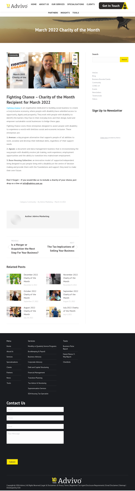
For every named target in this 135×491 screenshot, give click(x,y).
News (9, 378)
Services (10, 357)
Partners (10, 372)
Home (9, 346)
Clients (9, 367)
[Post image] (14, 279)
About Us (10, 351)
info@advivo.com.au (119, 2)
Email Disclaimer (111, 486)
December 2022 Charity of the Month (31, 278)
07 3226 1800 (13, 2)
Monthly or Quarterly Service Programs (42, 346)
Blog (94, 76)
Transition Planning (35, 378)
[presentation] (27, 451)
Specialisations (12, 362)
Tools (9, 383)
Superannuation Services (37, 388)
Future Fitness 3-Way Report (69, 355)
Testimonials (97, 96)
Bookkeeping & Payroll (36, 351)
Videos (94, 99)
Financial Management (36, 372)
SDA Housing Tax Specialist (38, 394)
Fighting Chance (14, 107)
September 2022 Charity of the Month (70, 294)
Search (95, 54)
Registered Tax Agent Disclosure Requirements (87, 486)
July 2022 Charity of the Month (70, 309)
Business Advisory (34, 357)
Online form (104, 137)
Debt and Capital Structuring (38, 367)
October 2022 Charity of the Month (30, 294)
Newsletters (96, 92)
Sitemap (122, 486)
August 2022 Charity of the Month (30, 311)
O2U (18, 488)
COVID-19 (96, 86)
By (45, 202)
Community (13, 55)
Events (94, 89)
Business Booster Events (101, 79)
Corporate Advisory (35, 362)
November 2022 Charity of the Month (70, 278)
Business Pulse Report (68, 347)
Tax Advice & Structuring (37, 383)
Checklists (67, 362)
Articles (95, 73)
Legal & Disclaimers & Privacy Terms (55, 486)
